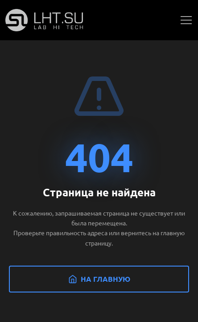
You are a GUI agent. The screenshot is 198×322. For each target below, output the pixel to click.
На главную (99, 279)
